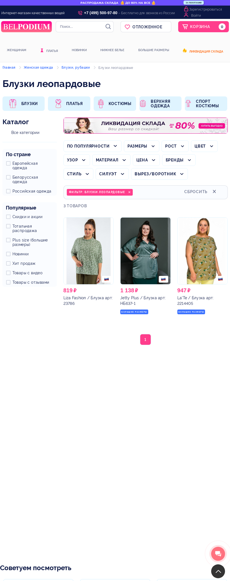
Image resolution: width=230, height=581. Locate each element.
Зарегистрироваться (205, 9)
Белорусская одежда (25, 179)
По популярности (88, 146)
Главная (9, 67)
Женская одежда (38, 67)
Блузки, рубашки (76, 67)
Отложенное (147, 27)
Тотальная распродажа (24, 228)
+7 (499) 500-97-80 (100, 13)
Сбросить (201, 191)
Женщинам (16, 50)
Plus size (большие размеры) (30, 242)
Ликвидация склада (206, 52)
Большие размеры (153, 50)
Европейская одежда (25, 165)
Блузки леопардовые (115, 68)
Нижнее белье (112, 50)
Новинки (79, 50)
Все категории (25, 132)
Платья (52, 51)
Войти (196, 16)
